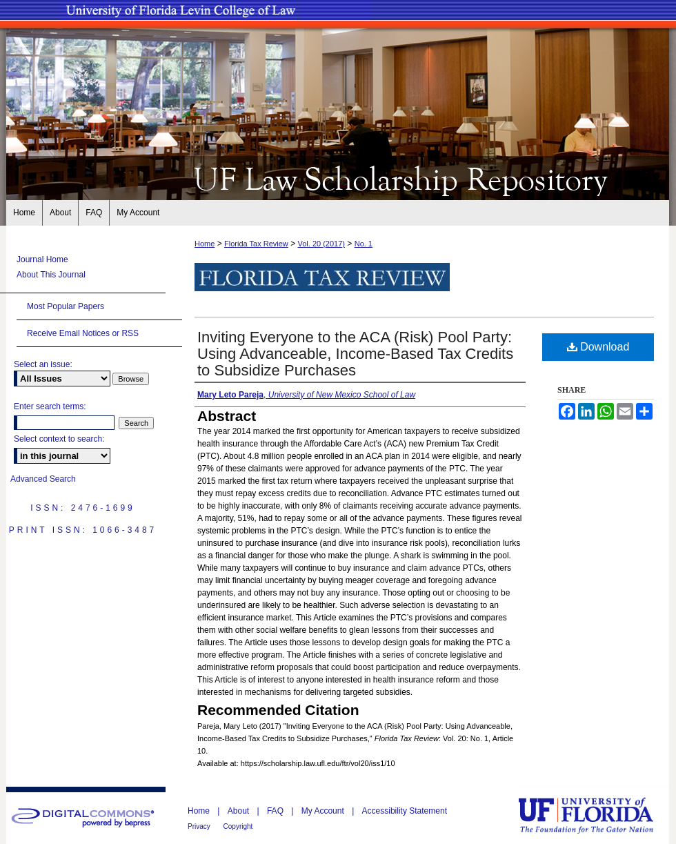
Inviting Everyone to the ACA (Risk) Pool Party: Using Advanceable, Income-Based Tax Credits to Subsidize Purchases (355, 353)
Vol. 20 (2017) (321, 243)
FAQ (276, 811)
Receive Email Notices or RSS (83, 333)
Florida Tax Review (256, 243)
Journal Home (42, 259)
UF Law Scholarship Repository (338, 178)
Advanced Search (43, 479)
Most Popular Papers (65, 306)
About (240, 811)
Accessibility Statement (404, 811)
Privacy (200, 826)
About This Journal (51, 274)
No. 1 (363, 243)
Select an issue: (43, 364)
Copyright (238, 826)
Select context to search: (59, 439)
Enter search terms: (50, 406)
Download (598, 347)
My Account (323, 811)
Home (205, 243)
